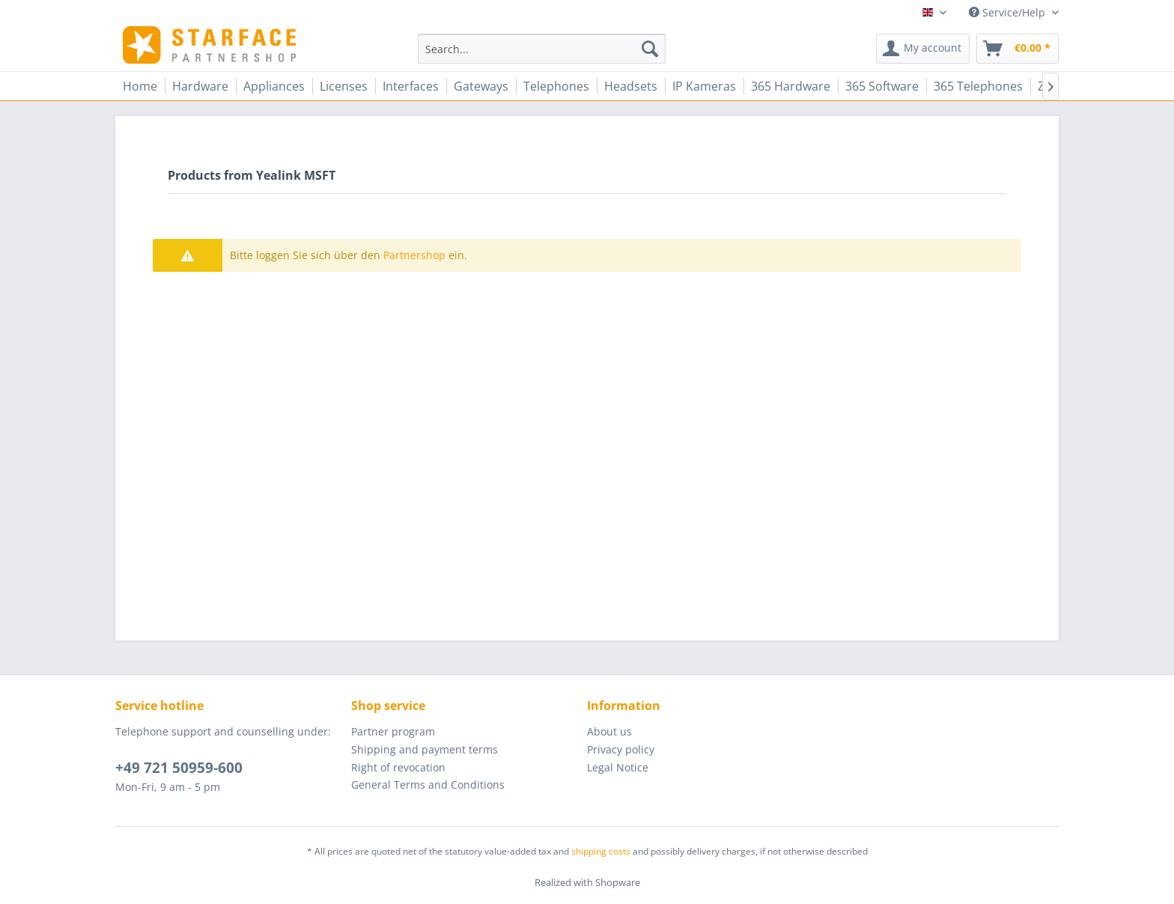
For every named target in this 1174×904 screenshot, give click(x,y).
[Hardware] (200, 86)
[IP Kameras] (704, 86)
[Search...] (542, 49)
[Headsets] (631, 86)
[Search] (650, 48)
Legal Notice (617, 767)
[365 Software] (882, 86)
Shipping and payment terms (424, 749)
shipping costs (600, 851)
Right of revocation (398, 767)
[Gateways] (481, 86)
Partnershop (414, 255)
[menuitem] (542, 49)
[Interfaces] (410, 86)
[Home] (140, 86)
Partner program (393, 731)
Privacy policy (620, 749)
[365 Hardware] (790, 86)
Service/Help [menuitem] (1008, 12)
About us (609, 731)
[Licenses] (343, 86)
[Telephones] (556, 86)
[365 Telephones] (978, 86)
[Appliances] (274, 86)
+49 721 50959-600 (179, 767)
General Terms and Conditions (428, 784)
